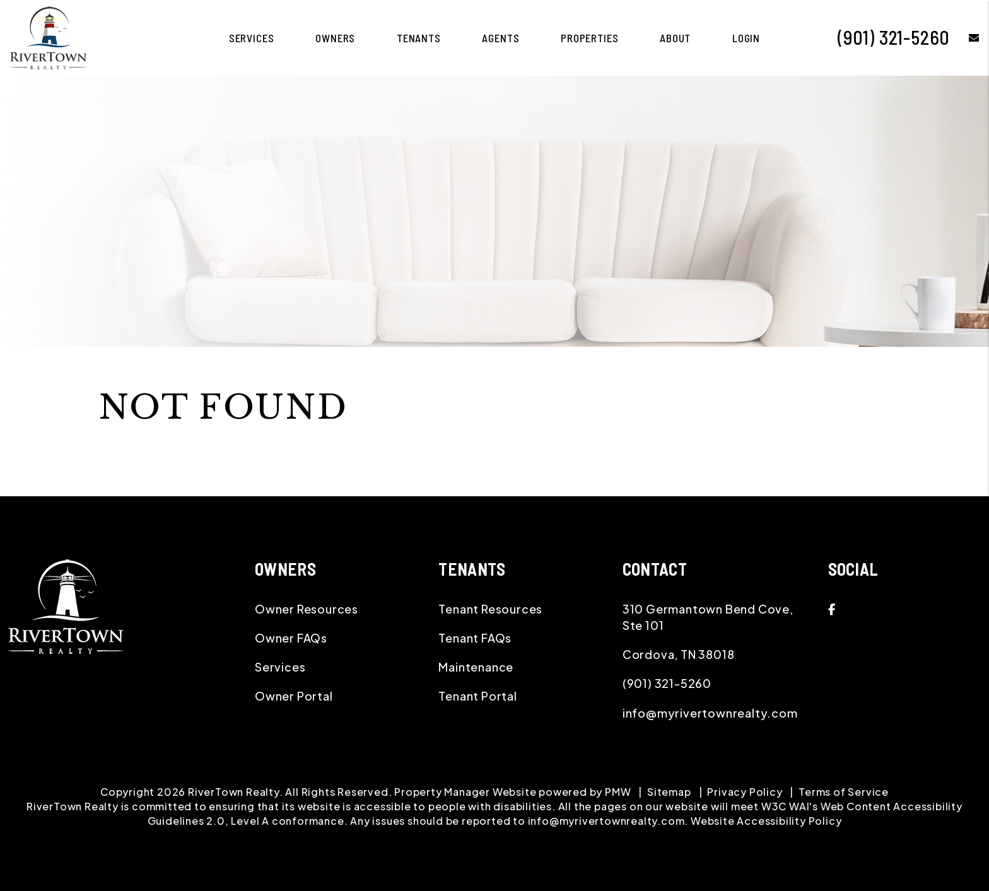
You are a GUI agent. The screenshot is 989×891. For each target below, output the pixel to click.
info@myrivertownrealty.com (710, 713)
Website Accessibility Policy (766, 820)
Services (280, 667)
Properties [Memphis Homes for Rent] (590, 38)
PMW (618, 791)
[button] (965, 37)
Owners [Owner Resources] (335, 38)
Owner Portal (294, 696)
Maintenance (475, 667)
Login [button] (746, 38)
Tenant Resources (490, 609)
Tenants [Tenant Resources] (419, 38)
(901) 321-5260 (894, 37)
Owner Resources (306, 609)
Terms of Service (844, 791)
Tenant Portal (477, 696)
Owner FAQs (291, 638)
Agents (500, 38)
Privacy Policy (744, 791)
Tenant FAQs (475, 638)
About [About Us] (675, 38)
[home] (48, 36)
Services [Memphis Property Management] (251, 38)
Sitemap (669, 791)
